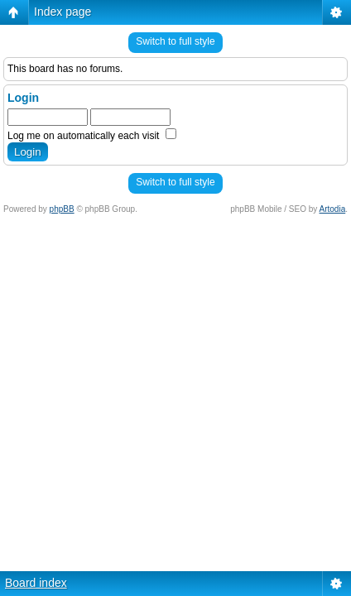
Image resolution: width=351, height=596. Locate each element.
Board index (36, 582)
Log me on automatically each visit (91, 136)
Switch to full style (175, 41)
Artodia (333, 209)
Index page (62, 11)
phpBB (62, 209)
